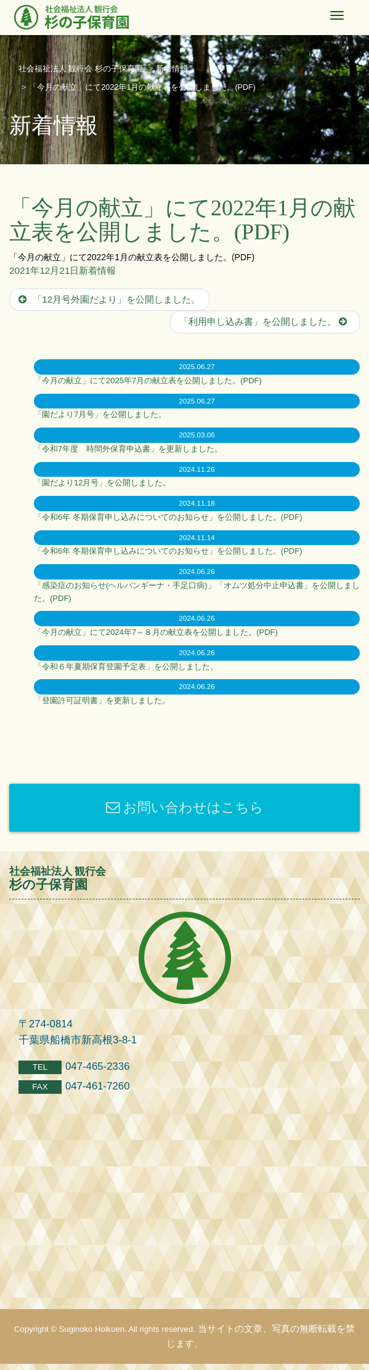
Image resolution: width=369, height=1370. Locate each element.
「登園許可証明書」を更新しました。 (102, 700)
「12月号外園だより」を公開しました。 (109, 299)
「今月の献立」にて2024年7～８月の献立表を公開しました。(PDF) (156, 632)
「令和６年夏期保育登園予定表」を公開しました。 (126, 666)
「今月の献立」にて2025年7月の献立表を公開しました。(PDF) (148, 380)
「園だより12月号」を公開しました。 (102, 482)
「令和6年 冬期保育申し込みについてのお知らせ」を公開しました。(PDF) (168, 517)
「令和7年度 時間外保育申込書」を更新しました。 (128, 448)
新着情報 (97, 270)
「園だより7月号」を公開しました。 (100, 414)
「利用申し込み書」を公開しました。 (265, 321)
